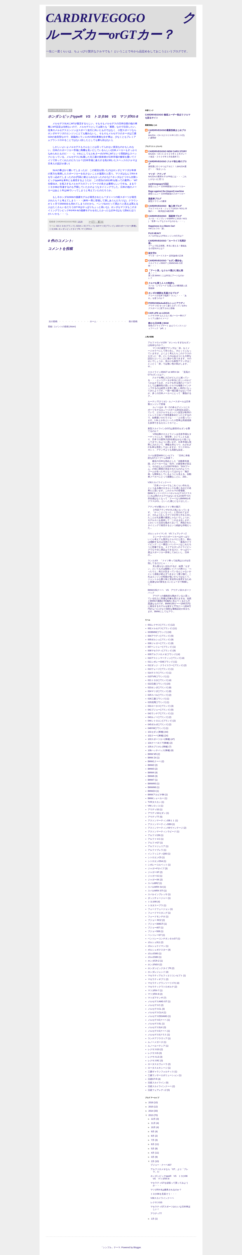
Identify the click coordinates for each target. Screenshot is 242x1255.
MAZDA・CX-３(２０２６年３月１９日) (166, 135)
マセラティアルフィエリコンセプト (165, 975)
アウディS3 (153, 809)
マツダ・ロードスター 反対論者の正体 (165, 256)
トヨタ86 (53, 229)
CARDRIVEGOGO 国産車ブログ (165, 216)
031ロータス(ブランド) (159, 706)
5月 (153, 1148)
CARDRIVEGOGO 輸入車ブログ (165, 206)
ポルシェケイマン (156, 946)
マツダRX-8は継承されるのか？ (166, 1189)
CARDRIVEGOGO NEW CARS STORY (167, 151)
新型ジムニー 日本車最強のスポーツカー (166, 186)
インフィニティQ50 (157, 853)
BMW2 (151, 765)
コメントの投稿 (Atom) (65, 326)
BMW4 (151, 772)
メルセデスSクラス (157, 1034)
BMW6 (151, 776)
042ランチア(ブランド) (159, 713)
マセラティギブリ (156, 979)
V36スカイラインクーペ (159, 482)
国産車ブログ (154, 198)
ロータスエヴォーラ (157, 1064)
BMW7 (151, 780)
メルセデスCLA (155, 1012)
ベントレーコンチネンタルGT (162, 938)
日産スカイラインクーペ (160, 1086)
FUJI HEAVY (154, 233)
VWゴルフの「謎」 (157, 228)
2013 (151, 1115)
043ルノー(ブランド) (158, 717)
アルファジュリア (156, 846)
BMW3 (151, 769)
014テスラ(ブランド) (158, 672)
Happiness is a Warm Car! (161, 226)
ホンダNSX (153, 964)
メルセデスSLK (155, 1027)
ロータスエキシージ (157, 1068)
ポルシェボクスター (157, 950)
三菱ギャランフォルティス (161, 1071)
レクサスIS (153, 1053)
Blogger (137, 1247)
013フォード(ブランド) (159, 669)
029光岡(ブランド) (157, 702)
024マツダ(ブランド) (105, 226)
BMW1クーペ (154, 761)
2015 (151, 1106)
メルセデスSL (154, 1023)
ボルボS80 (153, 957)
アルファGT (153, 842)
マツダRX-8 (86, 229)
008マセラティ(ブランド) (160, 650)
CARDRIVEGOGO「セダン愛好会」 (166, 260)
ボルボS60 (153, 953)
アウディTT (153, 817)
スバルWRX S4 (155, 887)
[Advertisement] (121, 80)
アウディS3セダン (157, 813)
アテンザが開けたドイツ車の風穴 (164, 506)
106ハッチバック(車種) (159, 750)
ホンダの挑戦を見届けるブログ (163, 293)
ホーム (93, 321)
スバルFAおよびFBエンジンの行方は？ (166, 236)
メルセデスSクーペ (157, 1031)
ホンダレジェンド (156, 972)
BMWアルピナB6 (156, 794)
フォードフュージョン (159, 909)
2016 (151, 1102)
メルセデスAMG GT (157, 1001)
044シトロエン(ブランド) (160, 720)
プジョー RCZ (155, 920)
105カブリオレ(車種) (158, 746)
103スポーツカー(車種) (126, 226)
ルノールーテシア (156, 1046)
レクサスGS (154, 1049)
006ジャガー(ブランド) (159, 643)
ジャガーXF (153, 872)
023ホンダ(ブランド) (85, 226)
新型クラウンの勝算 (157, 201)
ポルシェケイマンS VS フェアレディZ (167, 533)
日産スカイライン (156, 1082)
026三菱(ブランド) (157, 698)
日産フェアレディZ (157, 1090)
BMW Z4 (152, 757)
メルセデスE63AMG (158, 1016)
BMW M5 (152, 754)
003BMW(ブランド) (157, 632)
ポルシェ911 (154, 942)
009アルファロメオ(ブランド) (162, 654)
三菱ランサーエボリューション (163, 1075)
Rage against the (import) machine (166, 191)
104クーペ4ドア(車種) (158, 743)
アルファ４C (154, 839)
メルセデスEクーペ (157, 1020)
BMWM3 (152, 783)
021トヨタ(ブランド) (65, 226)
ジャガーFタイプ (156, 868)
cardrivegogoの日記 (158, 184)
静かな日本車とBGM (158, 323)
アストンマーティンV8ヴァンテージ (165, 828)
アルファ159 (154, 835)
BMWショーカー (156, 798)
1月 (153, 1218)
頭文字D (152, 253)
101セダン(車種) (156, 732)
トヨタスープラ (155, 905)
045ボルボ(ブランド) (158, 724)
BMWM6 (152, 787)
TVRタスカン (154, 802)
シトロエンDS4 (155, 861)
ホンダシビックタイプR (69, 229)
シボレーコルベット (157, 864)
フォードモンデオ (156, 916)
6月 (153, 1144)
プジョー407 (154, 927)
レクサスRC (154, 1060)
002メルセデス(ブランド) (160, 628)
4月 (153, 1152)
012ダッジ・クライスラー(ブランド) (165, 665)
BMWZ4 (152, 791)
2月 (153, 1161)
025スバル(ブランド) (158, 695)
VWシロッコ (154, 805)
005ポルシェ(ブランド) (159, 639)
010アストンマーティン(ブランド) (164, 658)
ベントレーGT (155, 935)
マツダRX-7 (153, 990)
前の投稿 (133, 321)
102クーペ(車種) (156, 735)
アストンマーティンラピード (162, 831)
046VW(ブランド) (156, 728)
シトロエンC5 (154, 857)
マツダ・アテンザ (157, 174)
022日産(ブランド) (157, 684)
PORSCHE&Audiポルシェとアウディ (166, 303)
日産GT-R (152, 1079)
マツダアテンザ (155, 997)
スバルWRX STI (155, 890)
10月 (153, 1127)
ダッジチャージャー (157, 898)
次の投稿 (53, 321)
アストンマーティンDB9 (160, 824)
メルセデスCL (154, 1009)
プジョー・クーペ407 (160, 1165)
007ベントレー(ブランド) (160, 647)
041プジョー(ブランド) (159, 709)
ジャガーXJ (153, 876)
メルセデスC (154, 1005)
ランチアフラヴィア (157, 1038)
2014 (151, 1111)
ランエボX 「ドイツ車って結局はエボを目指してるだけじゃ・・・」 (169, 561)
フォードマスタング (157, 913)
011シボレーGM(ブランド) (161, 661)
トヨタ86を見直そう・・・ (163, 1194)
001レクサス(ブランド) (159, 625)
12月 (153, 1119)
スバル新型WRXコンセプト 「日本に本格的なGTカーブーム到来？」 (169, 456)
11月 (153, 1123)
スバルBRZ (153, 883)
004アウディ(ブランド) (159, 636)
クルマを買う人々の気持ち (161, 283)
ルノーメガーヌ (155, 1042)
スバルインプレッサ (157, 894)
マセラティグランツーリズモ (162, 983)
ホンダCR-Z (153, 961)
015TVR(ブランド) (157, 676)
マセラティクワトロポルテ (161, 986)
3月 (153, 1157)
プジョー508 (154, 931)
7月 (153, 1140)
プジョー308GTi (156, 924)
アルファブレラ (155, 850)
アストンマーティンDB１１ (161, 820)
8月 (153, 1136)
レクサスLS (153, 1057)
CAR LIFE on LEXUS (158, 313)
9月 (153, 1131)
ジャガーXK (153, 879)
